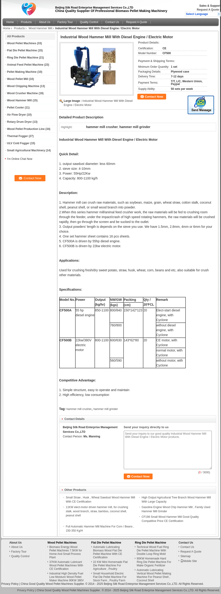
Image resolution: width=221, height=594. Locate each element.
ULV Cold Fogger (18, 143)
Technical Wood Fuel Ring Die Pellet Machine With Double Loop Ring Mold (153, 550)
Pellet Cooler (15, 107)
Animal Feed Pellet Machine (25, 64)
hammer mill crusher (78, 409)
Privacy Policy (10, 583)
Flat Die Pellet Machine (22, 50)
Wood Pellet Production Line (26, 129)
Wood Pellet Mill (17, 79)
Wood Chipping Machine (23, 86)
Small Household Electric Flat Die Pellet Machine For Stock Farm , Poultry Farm (110, 577)
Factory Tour (65, 22)
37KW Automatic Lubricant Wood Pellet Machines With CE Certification (66, 565)
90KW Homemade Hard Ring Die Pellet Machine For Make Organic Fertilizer (154, 562)
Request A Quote (208, 9)
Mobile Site (188, 561)
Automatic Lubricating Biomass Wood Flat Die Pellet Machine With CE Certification (107, 552)
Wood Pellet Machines (21, 43)
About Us (44, 22)
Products (26, 22)
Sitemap (185, 556)
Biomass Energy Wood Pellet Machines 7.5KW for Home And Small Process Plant (65, 552)
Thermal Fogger (17, 136)
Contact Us (112, 22)
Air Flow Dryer (16, 114)
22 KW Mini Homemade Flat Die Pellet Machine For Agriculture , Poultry (110, 565)
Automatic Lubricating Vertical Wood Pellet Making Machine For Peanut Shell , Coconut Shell (154, 575)
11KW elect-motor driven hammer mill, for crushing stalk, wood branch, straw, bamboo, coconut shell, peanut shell (97, 511)
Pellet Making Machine (22, 71)
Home (10, 22)
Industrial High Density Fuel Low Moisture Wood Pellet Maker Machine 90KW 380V (66, 577)
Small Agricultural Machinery (26, 150)
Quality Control (89, 22)
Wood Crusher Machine (22, 93)
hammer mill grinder (105, 409)
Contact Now (154, 96)
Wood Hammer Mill (40, 28)
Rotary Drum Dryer (19, 121)
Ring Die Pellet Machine (22, 57)
